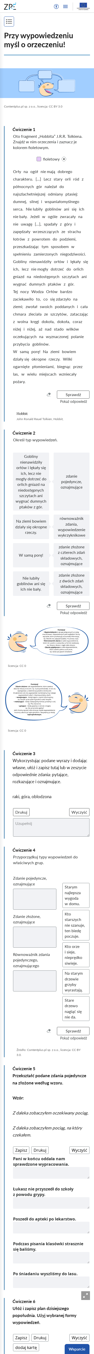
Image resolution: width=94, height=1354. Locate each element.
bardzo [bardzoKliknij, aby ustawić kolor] (66, 291)
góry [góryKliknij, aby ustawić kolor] (68, 224)
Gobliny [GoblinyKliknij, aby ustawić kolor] (20, 261)
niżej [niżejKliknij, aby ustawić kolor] (17, 329)
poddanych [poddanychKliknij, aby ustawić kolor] (64, 306)
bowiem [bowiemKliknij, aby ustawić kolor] (69, 351)
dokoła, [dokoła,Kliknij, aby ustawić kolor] (48, 321)
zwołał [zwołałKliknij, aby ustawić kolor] (31, 306)
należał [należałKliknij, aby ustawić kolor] (51, 186)
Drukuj (21, 812)
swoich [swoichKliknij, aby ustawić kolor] (46, 306)
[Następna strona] (66, 1297)
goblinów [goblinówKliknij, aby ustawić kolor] (53, 209)
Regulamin (13, 1341)
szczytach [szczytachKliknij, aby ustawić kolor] (70, 276)
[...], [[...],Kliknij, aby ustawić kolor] (38, 224)
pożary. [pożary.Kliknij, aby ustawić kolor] (19, 381)
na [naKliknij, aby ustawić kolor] (26, 171)
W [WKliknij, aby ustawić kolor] (15, 351)
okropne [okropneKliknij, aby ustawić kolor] (39, 359)
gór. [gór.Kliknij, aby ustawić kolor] (71, 284)
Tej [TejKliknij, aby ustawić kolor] (15, 291)
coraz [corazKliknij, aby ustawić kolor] (77, 321)
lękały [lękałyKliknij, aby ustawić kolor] (75, 261)
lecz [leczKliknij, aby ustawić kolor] (25, 269)
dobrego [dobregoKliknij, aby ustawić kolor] (65, 171)
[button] (56, 6)
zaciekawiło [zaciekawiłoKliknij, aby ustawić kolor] (23, 299)
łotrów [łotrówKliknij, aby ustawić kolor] (19, 239)
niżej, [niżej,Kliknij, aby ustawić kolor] (31, 329)
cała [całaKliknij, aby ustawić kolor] (84, 306)
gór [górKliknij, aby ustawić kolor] (39, 186)
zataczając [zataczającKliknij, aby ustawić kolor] (79, 314)
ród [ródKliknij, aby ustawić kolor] (76, 179)
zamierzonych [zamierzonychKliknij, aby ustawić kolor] (46, 254)
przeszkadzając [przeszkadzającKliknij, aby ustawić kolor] (26, 246)
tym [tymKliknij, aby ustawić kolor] (45, 246)
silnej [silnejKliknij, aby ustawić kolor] (34, 201)
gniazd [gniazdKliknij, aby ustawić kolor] (18, 276)
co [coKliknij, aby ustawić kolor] (45, 299)
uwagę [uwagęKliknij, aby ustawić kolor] (26, 224)
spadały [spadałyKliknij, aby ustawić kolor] (50, 224)
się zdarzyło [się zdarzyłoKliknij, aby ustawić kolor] (60, 299)
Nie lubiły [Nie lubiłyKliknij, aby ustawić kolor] (34, 209)
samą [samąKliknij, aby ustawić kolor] (24, 351)
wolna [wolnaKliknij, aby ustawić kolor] (22, 321)
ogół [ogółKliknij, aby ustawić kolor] (34, 171)
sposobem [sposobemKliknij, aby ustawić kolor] (60, 246)
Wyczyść (79, 812)
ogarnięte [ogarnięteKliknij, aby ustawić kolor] (21, 366)
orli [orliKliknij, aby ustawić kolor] (68, 179)
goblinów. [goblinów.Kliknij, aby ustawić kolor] (41, 344)
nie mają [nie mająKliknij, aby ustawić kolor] (48, 171)
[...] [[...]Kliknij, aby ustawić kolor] (38, 179)
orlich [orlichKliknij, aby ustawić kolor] (78, 269)
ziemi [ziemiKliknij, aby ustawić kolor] (54, 351)
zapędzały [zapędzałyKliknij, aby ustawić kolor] (21, 231)
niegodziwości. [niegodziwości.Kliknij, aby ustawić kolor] (73, 254)
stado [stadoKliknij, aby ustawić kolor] (59, 329)
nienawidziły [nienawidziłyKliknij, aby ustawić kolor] (40, 261)
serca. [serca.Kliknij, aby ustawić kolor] (18, 209)
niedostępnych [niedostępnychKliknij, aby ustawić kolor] (46, 276)
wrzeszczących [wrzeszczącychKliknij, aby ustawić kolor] (46, 231)
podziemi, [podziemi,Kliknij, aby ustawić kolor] (68, 239)
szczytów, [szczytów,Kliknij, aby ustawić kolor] (59, 314)
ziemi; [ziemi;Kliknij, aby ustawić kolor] (18, 306)
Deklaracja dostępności (24, 1349)
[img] (47, 83)
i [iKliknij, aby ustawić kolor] (41, 201)
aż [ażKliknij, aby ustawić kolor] (40, 329)
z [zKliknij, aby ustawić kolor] (82, 179)
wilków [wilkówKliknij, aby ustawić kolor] (72, 329)
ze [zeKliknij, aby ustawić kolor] (63, 231)
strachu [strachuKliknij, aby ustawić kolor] (74, 231)
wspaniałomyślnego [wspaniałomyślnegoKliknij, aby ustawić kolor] (62, 201)
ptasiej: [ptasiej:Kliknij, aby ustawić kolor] (71, 194)
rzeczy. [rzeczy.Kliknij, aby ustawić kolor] (54, 359)
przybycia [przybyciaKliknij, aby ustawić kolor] (21, 344)
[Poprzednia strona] (23, 1291)
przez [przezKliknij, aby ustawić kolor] (77, 366)
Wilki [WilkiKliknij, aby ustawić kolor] (67, 359)
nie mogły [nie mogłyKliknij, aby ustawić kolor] (39, 269)
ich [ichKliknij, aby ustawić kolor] (81, 209)
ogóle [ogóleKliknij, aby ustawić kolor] (52, 216)
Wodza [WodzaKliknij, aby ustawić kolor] (37, 291)
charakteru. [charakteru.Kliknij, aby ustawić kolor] (23, 179)
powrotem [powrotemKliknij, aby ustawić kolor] (41, 239)
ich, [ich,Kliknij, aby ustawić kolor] (16, 269)
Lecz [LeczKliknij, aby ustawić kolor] (47, 179)
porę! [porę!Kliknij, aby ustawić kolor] (35, 351)
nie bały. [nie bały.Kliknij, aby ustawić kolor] (20, 216)
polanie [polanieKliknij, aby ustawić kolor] (77, 336)
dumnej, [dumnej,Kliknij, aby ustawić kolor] (20, 201)
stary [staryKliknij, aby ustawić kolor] (58, 179)
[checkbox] (64, 159)
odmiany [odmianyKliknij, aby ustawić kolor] (55, 194)
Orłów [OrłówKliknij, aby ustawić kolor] (52, 291)
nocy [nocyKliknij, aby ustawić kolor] (24, 291)
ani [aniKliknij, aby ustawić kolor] (66, 209)
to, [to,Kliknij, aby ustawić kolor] (38, 299)
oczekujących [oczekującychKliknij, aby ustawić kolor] (25, 336)
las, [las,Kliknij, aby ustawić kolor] (16, 374)
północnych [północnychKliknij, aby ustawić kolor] (23, 186)
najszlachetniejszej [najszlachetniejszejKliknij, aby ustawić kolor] (29, 194)
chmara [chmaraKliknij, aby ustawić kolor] (19, 314)
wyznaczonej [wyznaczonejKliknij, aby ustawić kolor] (57, 336)
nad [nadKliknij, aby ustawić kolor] (48, 329)
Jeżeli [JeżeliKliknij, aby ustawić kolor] (35, 216)
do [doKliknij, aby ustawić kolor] (61, 186)
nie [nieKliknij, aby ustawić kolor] (15, 224)
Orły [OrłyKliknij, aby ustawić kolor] (17, 171)
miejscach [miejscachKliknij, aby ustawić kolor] (47, 374)
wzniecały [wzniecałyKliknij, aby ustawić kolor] (67, 374)
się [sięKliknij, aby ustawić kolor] (74, 209)
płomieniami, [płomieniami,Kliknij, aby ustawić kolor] (43, 366)
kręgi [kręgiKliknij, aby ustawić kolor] (35, 321)
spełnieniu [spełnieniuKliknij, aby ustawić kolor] (22, 254)
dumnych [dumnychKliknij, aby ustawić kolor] (37, 284)
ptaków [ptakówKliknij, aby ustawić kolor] (54, 284)
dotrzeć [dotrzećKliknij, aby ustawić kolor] (57, 269)
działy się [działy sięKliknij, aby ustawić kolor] (21, 359)
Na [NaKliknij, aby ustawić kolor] (45, 351)
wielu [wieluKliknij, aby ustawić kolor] (32, 374)
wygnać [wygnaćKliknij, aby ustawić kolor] (20, 284)
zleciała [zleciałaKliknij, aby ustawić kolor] (35, 314)
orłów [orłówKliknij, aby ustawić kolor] (59, 261)
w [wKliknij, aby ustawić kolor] (43, 216)
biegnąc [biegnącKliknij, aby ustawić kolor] (64, 366)
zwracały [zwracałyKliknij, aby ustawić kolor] (68, 216)
